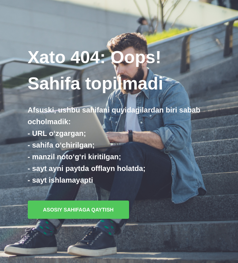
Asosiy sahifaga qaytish (78, 210)
